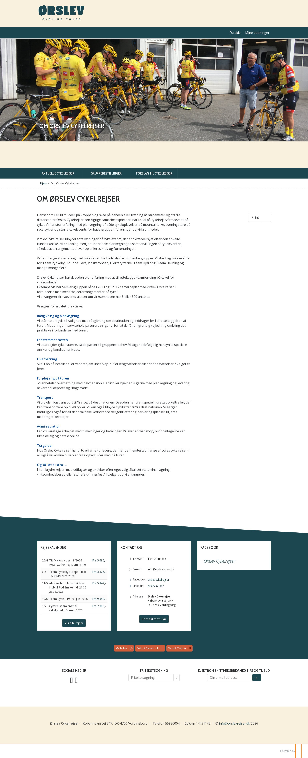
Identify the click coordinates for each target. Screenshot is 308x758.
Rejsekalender (53, 547)
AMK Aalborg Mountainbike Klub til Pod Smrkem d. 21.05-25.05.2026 (68, 587)
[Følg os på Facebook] (71, 679)
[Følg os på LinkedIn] (76, 679)
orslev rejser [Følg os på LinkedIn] (156, 586)
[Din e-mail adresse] (229, 677)
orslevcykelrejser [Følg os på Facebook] (158, 579)
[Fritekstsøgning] (151, 677)
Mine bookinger (257, 32)
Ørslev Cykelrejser (219, 561)
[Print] (259, 217)
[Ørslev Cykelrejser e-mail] (234, 723)
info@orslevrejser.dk (161, 569)
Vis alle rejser (74, 623)
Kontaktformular (154, 619)
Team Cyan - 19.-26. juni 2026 (68, 599)
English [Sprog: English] (268, 9)
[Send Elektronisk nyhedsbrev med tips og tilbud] (256, 677)
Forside (235, 32)
